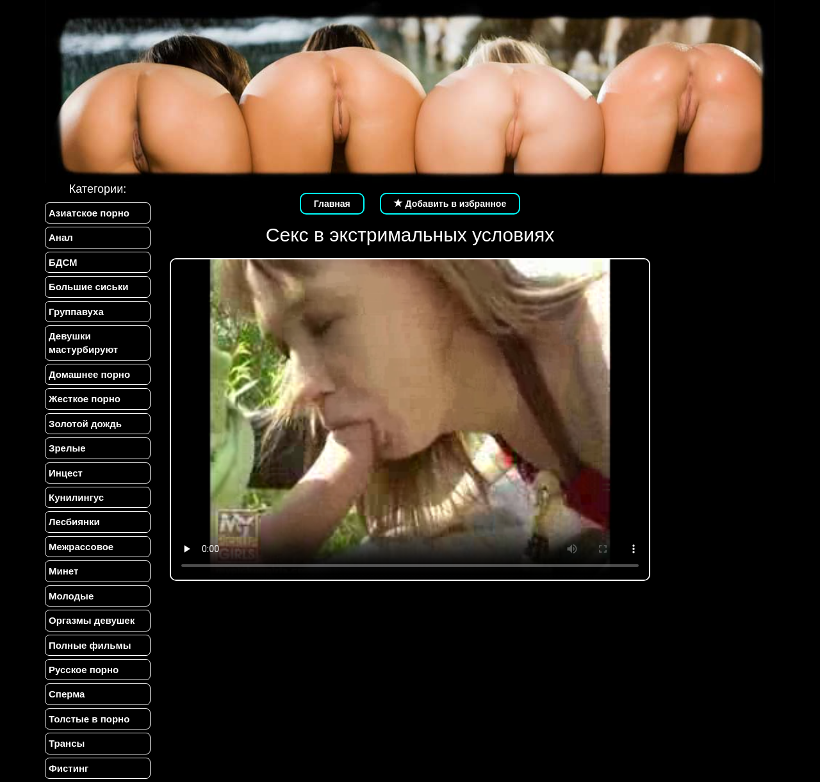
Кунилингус (76, 497)
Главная (332, 204)
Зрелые (67, 448)
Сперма (67, 693)
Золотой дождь (85, 423)
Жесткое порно (84, 398)
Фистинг (68, 768)
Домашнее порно (89, 374)
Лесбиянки (74, 521)
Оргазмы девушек (92, 620)
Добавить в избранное (450, 204)
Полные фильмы (90, 645)
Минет (63, 571)
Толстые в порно (89, 718)
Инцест (66, 473)
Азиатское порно (89, 213)
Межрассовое (81, 546)
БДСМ (63, 262)
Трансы (67, 743)
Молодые (71, 596)
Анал (61, 237)
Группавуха (76, 311)
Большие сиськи (88, 286)
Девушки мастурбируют (83, 342)
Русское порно (84, 669)
